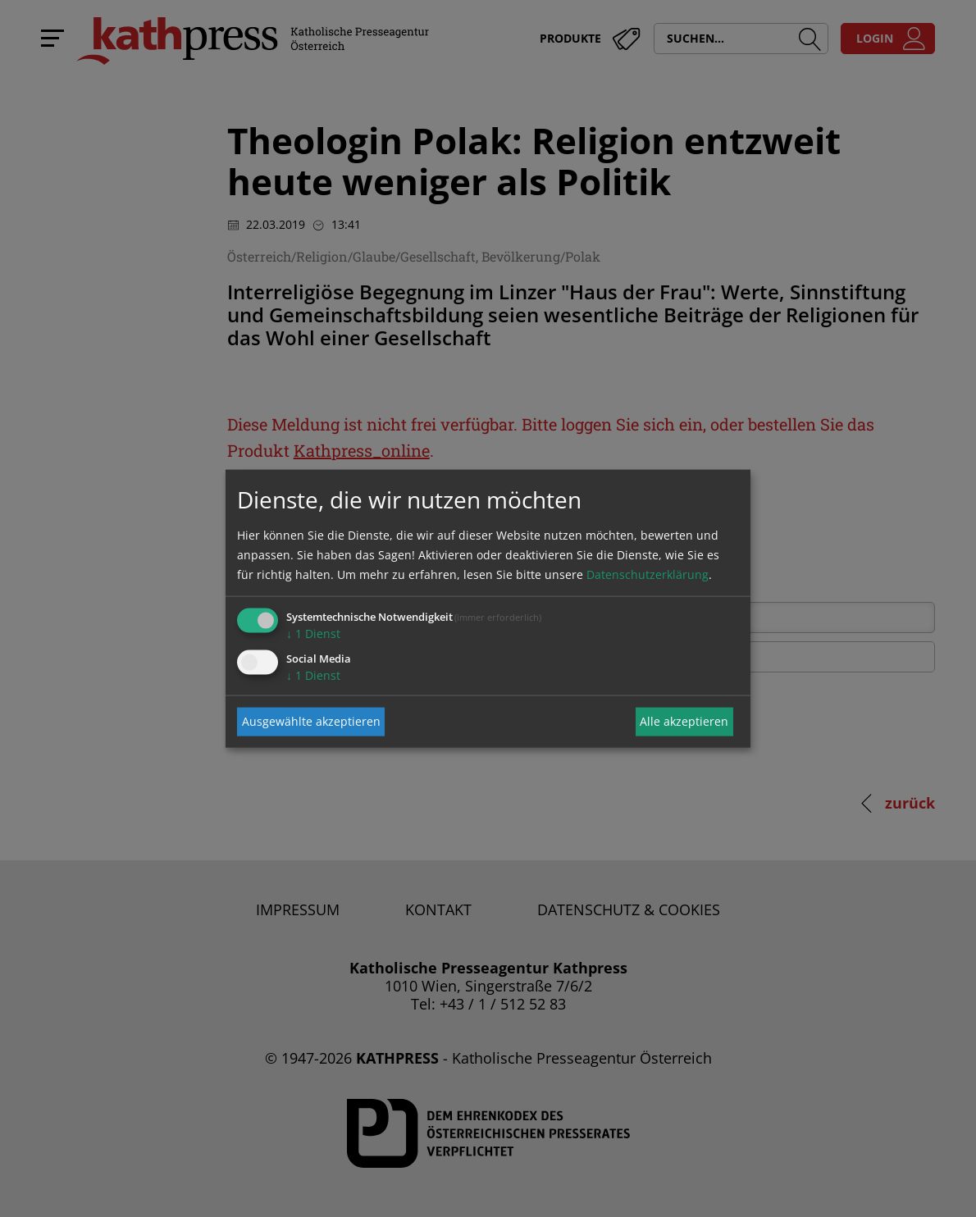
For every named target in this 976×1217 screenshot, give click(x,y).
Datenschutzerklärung (647, 573)
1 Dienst (313, 632)
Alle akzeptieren (684, 721)
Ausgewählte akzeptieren (311, 721)
